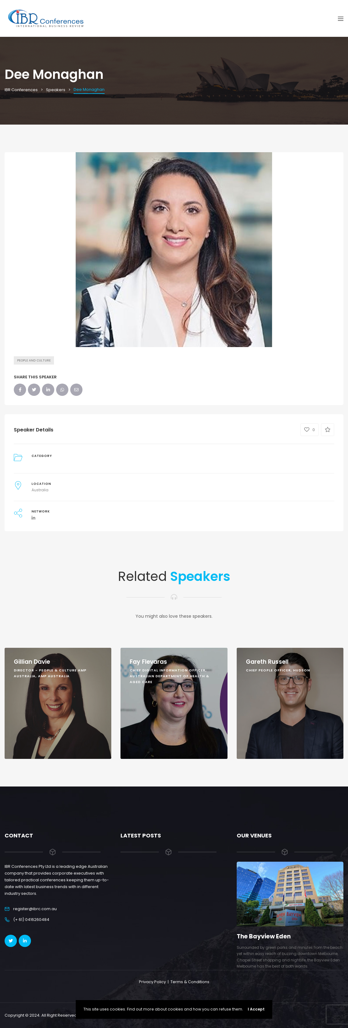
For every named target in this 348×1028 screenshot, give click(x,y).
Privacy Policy (152, 982)
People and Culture (34, 360)
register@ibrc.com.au (35, 909)
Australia (40, 490)
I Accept (256, 1009)
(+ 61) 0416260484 (31, 919)
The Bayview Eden (264, 936)
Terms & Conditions (189, 982)
